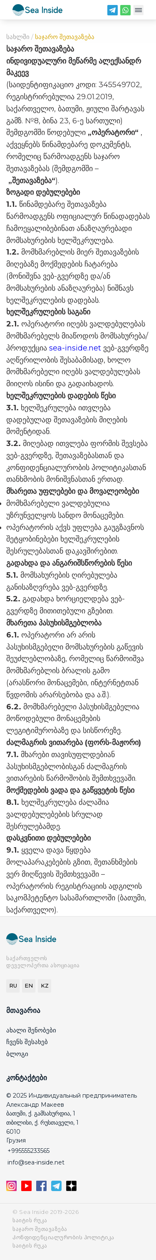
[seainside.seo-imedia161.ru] (37, 12)
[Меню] (138, 12)
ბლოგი (17, 1054)
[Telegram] (112, 12)
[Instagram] (12, 1188)
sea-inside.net (75, 348)
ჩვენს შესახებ (27, 1042)
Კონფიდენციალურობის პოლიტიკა (63, 1237)
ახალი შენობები (31, 1030)
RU (13, 985)
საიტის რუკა (29, 1220)
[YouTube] (27, 1188)
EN (29, 985)
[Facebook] (42, 1188)
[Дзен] (71, 1188)
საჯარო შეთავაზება (39, 1229)
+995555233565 (28, 1151)
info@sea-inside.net (35, 1162)
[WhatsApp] (125, 12)
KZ (45, 985)
